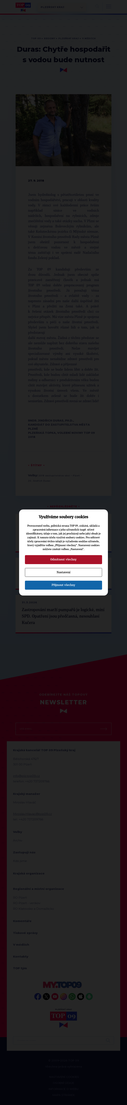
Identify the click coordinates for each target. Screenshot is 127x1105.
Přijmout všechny (63, 585)
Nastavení (63, 572)
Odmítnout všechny (63, 559)
